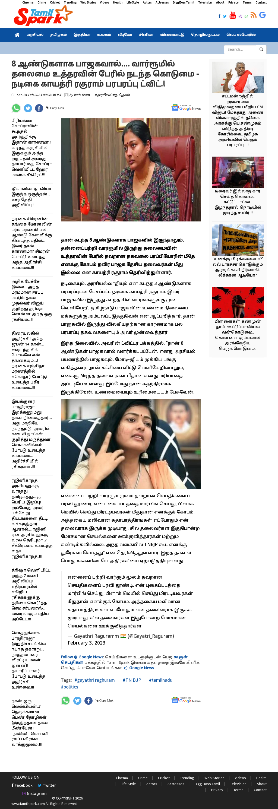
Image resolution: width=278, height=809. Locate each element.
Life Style (133, 2)
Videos (104, 2)
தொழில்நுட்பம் (205, 35)
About (220, 2)
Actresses (162, 2)
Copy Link (56, 108)
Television (205, 2)
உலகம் (104, 35)
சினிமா (146, 35)
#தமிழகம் (121, 95)
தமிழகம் (58, 35)
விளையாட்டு (172, 35)
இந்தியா (82, 35)
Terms (247, 2)
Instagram (34, 794)
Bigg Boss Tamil (183, 2)
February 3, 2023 (86, 643)
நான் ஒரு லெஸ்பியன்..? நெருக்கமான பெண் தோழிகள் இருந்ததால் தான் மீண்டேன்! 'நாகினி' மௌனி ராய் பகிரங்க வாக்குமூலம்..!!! (29, 723)
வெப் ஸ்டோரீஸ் (241, 35)
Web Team (82, 95)
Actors (147, 2)
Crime (41, 2)
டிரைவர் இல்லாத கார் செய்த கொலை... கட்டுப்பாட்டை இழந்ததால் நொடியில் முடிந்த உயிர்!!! (237, 202)
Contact (261, 2)
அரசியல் (35, 35)
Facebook (22, 785)
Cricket (55, 2)
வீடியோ (125, 35)
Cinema (27, 2)
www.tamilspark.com (28, 803)
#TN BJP (131, 680)
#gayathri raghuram (94, 680)
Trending (70, 2)
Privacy (233, 2)
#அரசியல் (103, 95)
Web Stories (88, 2)
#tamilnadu (160, 680)
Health (117, 2)
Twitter (47, 785)
